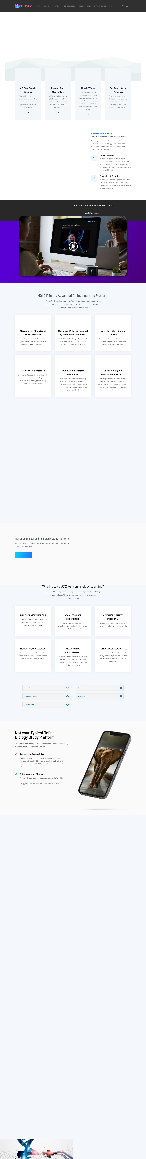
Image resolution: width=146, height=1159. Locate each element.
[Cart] (122, 6)
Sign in (128, 6)
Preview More (23, 510)
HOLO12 (18, 501)
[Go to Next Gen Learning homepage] (23, 5)
